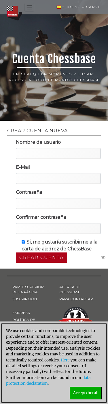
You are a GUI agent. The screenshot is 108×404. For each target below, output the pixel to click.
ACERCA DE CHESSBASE (70, 289)
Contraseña (29, 192)
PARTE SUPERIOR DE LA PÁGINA (28, 289)
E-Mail (23, 167)
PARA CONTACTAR (76, 299)
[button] (60, 7)
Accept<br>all (85, 392)
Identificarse (84, 7)
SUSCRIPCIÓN (24, 299)
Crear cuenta (41, 257)
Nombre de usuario (38, 142)
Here (65, 360)
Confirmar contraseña (41, 217)
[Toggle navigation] (29, 7)
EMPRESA (21, 313)
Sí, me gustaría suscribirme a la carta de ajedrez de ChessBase (59, 245)
